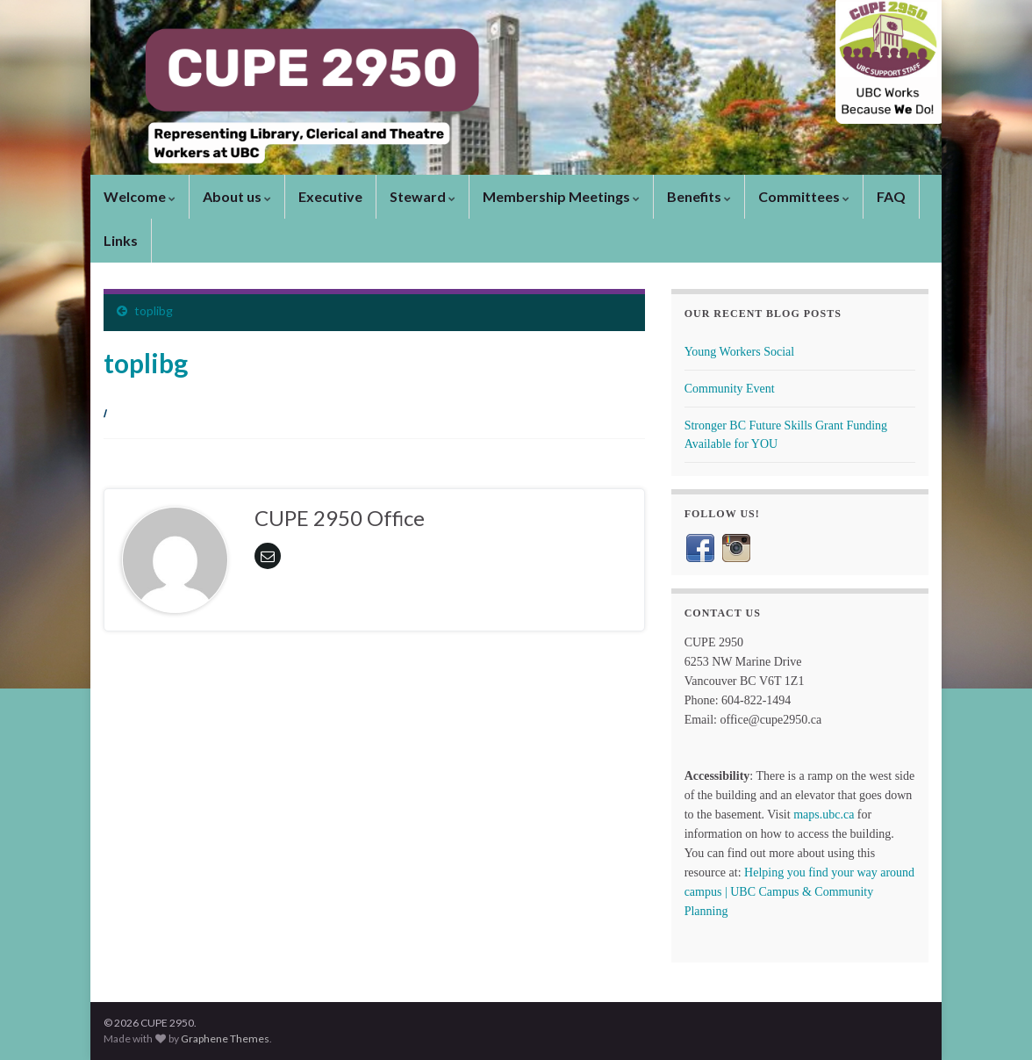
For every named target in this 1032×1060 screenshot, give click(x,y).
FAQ (891, 196)
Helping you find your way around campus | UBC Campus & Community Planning (799, 892)
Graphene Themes (225, 1038)
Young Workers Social (739, 351)
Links (121, 240)
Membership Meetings (561, 196)
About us (237, 196)
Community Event (729, 388)
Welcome (140, 196)
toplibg (153, 310)
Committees (803, 196)
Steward (422, 196)
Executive (330, 196)
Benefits (699, 196)
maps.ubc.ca (823, 814)
